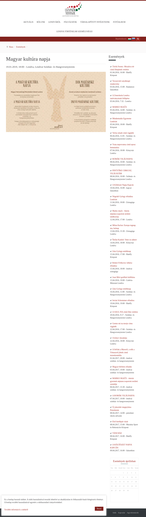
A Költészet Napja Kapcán (123, 185)
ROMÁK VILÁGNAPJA (122, 159)
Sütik (114, 513)
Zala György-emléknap (121, 251)
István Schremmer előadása (123, 300)
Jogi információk (133, 513)
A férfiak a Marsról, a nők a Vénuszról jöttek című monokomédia (122, 352)
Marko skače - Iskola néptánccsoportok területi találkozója (120, 214)
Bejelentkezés (121, 39)
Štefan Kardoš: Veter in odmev (124, 240)
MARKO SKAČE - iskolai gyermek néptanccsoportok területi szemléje (124, 381)
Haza (11, 47)
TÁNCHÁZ (117, 433)
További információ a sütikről (16, 510)
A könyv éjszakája (119, 338)
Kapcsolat (121, 513)
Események (21, 47)
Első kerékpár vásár (120, 422)
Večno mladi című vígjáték (123, 133)
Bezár (99, 509)
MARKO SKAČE (119, 107)
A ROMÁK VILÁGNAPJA (123, 396)
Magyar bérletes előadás (122, 367)
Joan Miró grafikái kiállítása (123, 277)
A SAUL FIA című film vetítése (125, 312)
